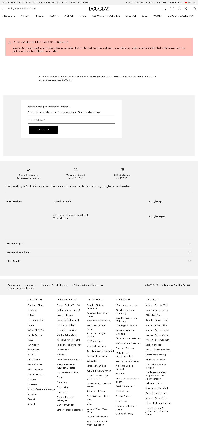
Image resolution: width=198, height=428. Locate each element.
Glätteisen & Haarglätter (69, 359)
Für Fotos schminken (156, 359)
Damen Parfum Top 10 (68, 305)
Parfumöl (120, 373)
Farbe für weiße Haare (157, 393)
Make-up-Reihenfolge (156, 398)
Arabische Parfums (66, 325)
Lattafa (31, 325)
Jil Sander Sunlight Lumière (96, 335)
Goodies (161, 3)
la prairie (32, 394)
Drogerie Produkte (66, 330)
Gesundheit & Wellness (106, 16)
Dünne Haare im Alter (68, 372)
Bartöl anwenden (65, 405)
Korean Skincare (65, 315)
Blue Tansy (121, 401)
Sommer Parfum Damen (157, 335)
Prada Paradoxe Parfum (98, 320)
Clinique (32, 379)
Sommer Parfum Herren (157, 330)
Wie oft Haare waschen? (158, 340)
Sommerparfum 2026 (156, 325)
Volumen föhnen (124, 414)
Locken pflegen (153, 345)
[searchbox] (30, 8)
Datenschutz (14, 285)
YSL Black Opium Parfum (99, 371)
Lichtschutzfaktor (154, 383)
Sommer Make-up (125, 348)
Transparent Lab (36, 320)
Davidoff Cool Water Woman (97, 410)
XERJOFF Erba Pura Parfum (96, 327)
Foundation (63, 387)
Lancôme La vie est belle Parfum (99, 385)
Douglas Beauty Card (157, 320)
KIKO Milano (34, 359)
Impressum (30, 285)
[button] (99, 243)
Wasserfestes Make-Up (128, 361)
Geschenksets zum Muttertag (125, 312)
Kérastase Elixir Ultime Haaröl (98, 315)
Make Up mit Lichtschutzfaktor (124, 355)
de (188, 2)
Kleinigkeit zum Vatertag (128, 343)
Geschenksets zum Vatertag (125, 332)
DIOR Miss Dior (94, 341)
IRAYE (30, 340)
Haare (82, 16)
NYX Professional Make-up (41, 389)
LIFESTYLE (131, 16)
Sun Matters (34, 345)
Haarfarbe (62, 392)
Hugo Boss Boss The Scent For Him (97, 377)
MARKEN (157, 16)
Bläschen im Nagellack (157, 388)
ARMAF (31, 315)
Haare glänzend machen (158, 349)
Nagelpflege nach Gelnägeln (66, 399)
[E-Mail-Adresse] (71, 120)
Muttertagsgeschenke (127, 305)
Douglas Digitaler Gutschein (95, 307)
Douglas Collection (181, 16)
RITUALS (32, 354)
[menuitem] (11, 16)
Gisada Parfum (35, 364)
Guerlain (32, 399)
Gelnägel (61, 354)
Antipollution (122, 391)
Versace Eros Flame (97, 346)
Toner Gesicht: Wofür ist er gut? (128, 380)
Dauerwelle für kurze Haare (126, 408)
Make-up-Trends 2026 (157, 305)
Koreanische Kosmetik (68, 320)
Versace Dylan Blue (96, 366)
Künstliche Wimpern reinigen (156, 366)
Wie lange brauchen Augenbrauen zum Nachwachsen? (156, 375)
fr (194, 2)
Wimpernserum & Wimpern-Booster (66, 366)
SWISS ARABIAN (36, 330)
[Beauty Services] (164, 8)
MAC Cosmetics (36, 374)
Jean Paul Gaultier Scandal (100, 351)
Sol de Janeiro (35, 335)
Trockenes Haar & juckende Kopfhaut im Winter (157, 411)
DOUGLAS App (153, 315)
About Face (33, 349)
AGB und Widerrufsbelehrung (87, 285)
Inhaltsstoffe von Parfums (158, 403)
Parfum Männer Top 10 (68, 310)
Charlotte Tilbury (36, 305)
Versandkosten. (61, 218)
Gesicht (55, 16)
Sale (145, 16)
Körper (69, 16)
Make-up (40, 16)
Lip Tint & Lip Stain (66, 335)
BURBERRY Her (94, 361)
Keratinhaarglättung (156, 354)
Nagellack (62, 382)
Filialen (150, 3)
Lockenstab (63, 349)
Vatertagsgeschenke (126, 325)
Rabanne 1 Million (96, 391)
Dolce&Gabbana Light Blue (98, 398)
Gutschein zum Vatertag (128, 338)
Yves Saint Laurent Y (97, 356)
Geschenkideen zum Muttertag (126, 319)
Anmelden (43, 130)
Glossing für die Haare (68, 340)
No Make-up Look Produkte (125, 367)
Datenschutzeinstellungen (21, 288)
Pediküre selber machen (69, 345)
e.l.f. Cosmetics (35, 369)
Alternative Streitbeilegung (54, 285)
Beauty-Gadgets (124, 396)
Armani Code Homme (97, 416)
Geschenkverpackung (157, 310)
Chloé (90, 404)
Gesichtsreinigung (125, 386)
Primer (60, 377)
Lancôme (32, 384)
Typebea (32, 310)
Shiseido (32, 404)
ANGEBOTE (9, 16)
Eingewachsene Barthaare (70, 410)
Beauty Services (134, 3)
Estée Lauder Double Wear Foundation (97, 423)
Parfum (25, 16)
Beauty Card (175, 3)
